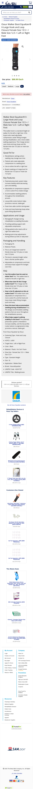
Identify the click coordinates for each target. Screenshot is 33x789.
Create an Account (9, 655)
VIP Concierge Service (24, 660)
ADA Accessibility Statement (22, 666)
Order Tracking (8, 670)
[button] (21, 7)
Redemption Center (23, 684)
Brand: (4, 101)
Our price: (6, 79)
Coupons (20, 686)
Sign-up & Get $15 (23, 679)
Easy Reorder (8, 665)
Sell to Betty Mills (22, 663)
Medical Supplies (9, 704)
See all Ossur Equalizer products (16, 405)
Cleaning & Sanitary (10, 701)
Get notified (26, 94)
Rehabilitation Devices (10, 706)
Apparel (7, 717)
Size (3, 83)
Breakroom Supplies (10, 720)
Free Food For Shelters (22, 692)
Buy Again (7, 660)
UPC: (3, 108)
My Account (8, 658)
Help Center (21, 655)
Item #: (4, 40)
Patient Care (8, 709)
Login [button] (30, 6)
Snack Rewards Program (22, 676)
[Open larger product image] (15, 58)
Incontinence (8, 711)
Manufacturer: (6, 98)
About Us (20, 653)
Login (6, 653)
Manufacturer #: (7, 104)
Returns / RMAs (9, 672)
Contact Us (21, 658)
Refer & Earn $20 (22, 682)
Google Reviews (22, 669)
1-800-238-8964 (14, 384)
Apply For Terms (9, 663)
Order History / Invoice (10, 667)
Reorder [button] (25, 6)
